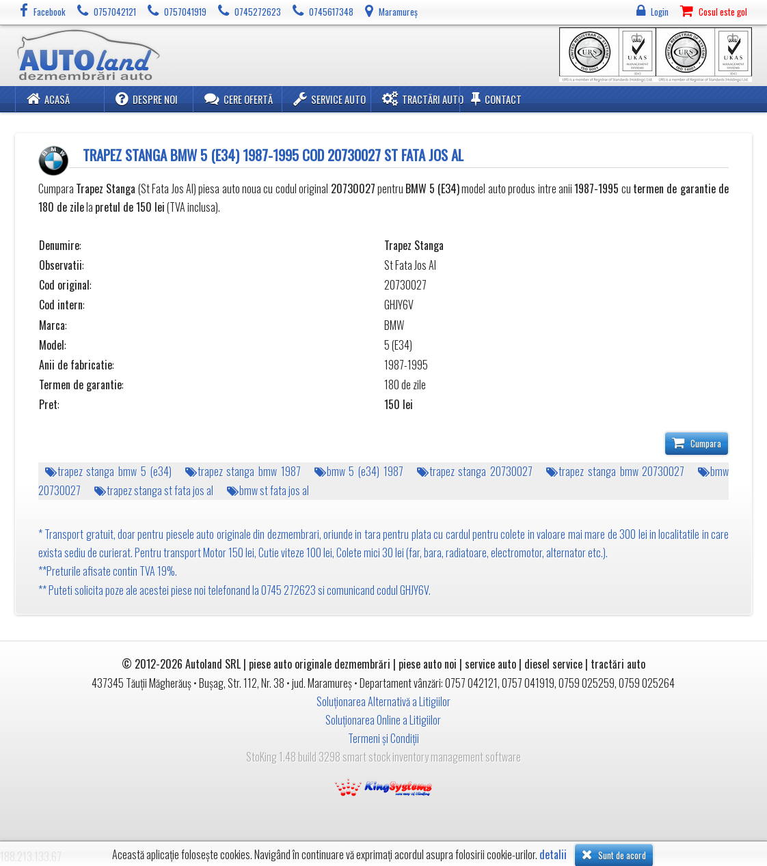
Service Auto (329, 99)
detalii (553, 855)
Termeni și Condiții (383, 738)
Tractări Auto (422, 99)
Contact (496, 99)
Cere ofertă (238, 99)
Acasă (48, 99)
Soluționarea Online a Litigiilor (383, 720)
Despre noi (147, 99)
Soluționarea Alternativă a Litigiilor (383, 701)
